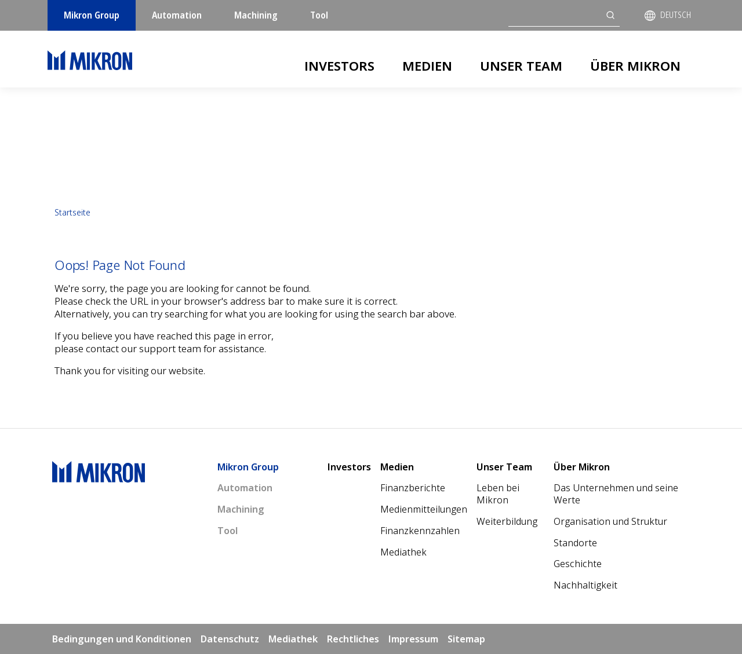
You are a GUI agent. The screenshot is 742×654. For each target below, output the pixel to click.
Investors (339, 65)
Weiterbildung (507, 521)
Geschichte (578, 563)
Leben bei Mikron (498, 493)
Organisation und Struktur (610, 521)
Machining (256, 15)
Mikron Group (91, 15)
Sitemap (466, 639)
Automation (177, 15)
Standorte (575, 542)
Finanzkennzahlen (420, 530)
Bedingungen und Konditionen (121, 639)
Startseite (72, 212)
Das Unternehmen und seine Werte (616, 493)
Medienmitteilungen (423, 509)
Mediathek (403, 552)
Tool (319, 15)
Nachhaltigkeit (585, 585)
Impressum (413, 639)
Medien (427, 65)
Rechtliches (353, 639)
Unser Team (521, 65)
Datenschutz (230, 639)
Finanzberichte (412, 487)
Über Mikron (635, 65)
